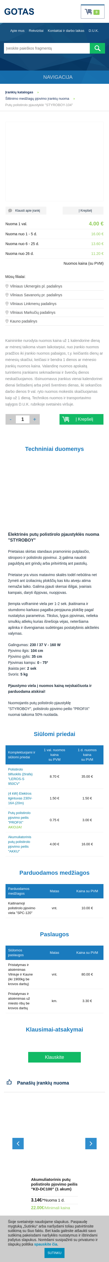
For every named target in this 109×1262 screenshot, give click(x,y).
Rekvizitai (36, 31)
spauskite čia (45, 1244)
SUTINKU (55, 1253)
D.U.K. (94, 31)
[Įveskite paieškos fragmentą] (47, 48)
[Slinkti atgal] (18, 1143)
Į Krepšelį (83, 210)
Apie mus (17, 31)
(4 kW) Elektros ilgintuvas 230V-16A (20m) (20, 798)
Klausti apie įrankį (26, 210)
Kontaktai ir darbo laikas (66, 31)
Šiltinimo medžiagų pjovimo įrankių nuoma (37, 99)
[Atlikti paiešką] (97, 48)
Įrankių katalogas (19, 92)
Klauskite (54, 1057)
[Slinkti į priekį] (91, 1143)
